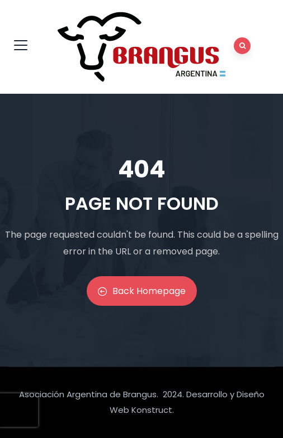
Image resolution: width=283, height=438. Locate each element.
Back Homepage (142, 291)
